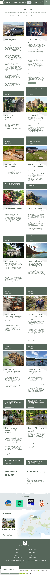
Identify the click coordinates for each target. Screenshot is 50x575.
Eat (12, 2)
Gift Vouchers (17, 556)
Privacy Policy (32, 552)
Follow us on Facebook (18, 558)
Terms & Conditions (32, 550)
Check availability (21, 573)
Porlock (32, 516)
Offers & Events (24, 2)
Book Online (47, 1)
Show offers (29, 573)
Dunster (35, 518)
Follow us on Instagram (32, 558)
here (39, 15)
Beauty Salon (16, 2)
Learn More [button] (5, 568)
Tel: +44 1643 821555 (42, 561)
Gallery (37, 2)
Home (7, 2)
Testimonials (32, 556)
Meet (20, 2)
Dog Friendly (18, 555)
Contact (17, 550)
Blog (18, 552)
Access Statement (32, 553)
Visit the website (8, 94)
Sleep (10, 2)
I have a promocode (43, 570)
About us (17, 553)
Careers (32, 555)
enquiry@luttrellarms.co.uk (33, 561)
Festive (40, 2)
